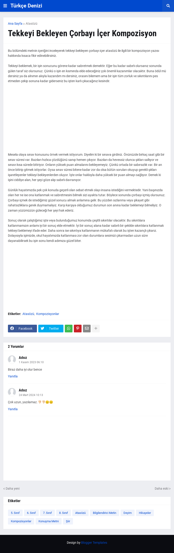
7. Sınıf (47, 513)
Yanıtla (13, 376)
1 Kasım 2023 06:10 (31, 362)
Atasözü (31, 23)
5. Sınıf (15, 513)
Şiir (68, 521)
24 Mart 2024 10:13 (31, 395)
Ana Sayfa (15, 23)
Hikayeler (145, 513)
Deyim (127, 513)
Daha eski (161, 488)
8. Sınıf (63, 513)
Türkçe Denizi (26, 6)
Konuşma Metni (49, 521)
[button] (5, 6)
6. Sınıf (31, 513)
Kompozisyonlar (47, 313)
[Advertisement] (87, 120)
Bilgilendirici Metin (104, 513)
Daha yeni (12, 488)
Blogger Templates (94, 542)
